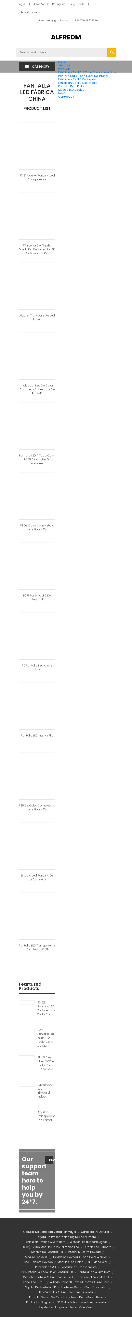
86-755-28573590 (86, 20)
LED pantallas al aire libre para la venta (66, 1292)
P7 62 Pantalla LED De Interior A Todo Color (46, 1008)
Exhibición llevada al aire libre (45, 1242)
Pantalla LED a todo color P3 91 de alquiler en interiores (37, 459)
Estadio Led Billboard (97, 1247)
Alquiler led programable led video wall (66, 1307)
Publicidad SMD (45, 1267)
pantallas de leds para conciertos (84, 1287)
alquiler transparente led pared (37, 317)
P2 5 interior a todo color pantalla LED (47, 1272)
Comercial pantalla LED (93, 1277)
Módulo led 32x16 (36, 1257)
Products (64, 69)
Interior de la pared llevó (86, 1297)
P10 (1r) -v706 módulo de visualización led (50, 1247)
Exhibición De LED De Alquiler (77, 79)
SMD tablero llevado (38, 1262)
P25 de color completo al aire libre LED (37, 807)
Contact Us (66, 97)
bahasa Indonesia (29, 12)
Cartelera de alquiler (95, 1232)
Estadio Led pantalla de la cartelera (37, 877)
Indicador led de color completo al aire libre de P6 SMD (37, 389)
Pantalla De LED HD (71, 86)
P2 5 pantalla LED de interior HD (37, 597)
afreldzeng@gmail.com (52, 20)
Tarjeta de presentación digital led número (66, 1237)
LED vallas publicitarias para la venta (81, 1302)
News (61, 93)
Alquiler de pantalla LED (40, 1287)
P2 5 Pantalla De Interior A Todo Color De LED (45, 1038)
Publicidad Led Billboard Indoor (44, 1091)
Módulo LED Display (71, 90)
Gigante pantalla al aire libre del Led (48, 1277)
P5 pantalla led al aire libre (37, 667)
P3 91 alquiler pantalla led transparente (37, 177)
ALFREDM (66, 37)
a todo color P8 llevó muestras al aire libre (79, 1282)
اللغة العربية (77, 4)
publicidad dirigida (38, 1302)
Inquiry (51, 1160)
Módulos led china (70, 1262)
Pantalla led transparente (79, 1267)
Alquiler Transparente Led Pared (46, 1116)
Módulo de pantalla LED (47, 1252)
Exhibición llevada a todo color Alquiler (80, 1257)
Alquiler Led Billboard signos (88, 1242)
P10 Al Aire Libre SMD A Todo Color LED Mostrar (45, 1063)
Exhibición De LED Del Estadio (77, 83)
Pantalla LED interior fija (37, 735)
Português (58, 4)
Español (39, 4)
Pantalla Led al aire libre (94, 1272)
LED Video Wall (98, 1262)
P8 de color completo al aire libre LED (37, 527)
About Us (64, 65)
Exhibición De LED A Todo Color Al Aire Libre (87, 72)
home (62, 62)
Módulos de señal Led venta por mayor (49, 1232)
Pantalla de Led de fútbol (46, 1297)
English (22, 4)
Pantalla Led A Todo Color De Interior (83, 76)
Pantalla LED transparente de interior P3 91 (37, 947)
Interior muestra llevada (84, 1252)
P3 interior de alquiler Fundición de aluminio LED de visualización (37, 249)
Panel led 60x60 (34, 1282)
